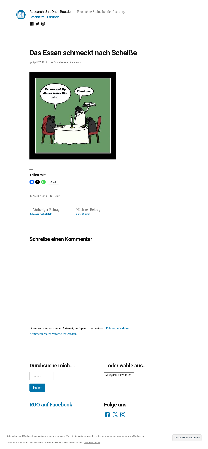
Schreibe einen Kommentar (67, 62)
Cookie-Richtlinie (92, 442)
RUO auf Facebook (50, 405)
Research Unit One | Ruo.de (49, 12)
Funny (57, 196)
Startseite (36, 17)
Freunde (53, 17)
